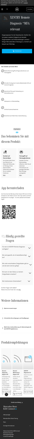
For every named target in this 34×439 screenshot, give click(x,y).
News (4, 422)
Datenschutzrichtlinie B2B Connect (11, 431)
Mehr (4, 175)
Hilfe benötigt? (6, 414)
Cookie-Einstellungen (8, 436)
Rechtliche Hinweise (8, 432)
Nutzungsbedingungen (8, 434)
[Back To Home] (17, 9)
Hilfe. (19, 289)
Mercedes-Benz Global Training (10, 418)
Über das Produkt (6, 392)
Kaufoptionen (17, 51)
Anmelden (29, 9)
